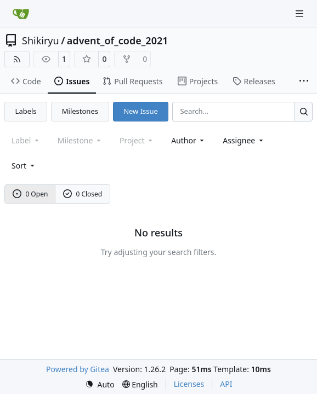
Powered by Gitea (77, 369)
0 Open (30, 194)
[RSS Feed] (17, 59)
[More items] (304, 81)
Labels (26, 111)
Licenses (189, 384)
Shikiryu (40, 40)
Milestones (80, 111)
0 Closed (83, 194)
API (226, 384)
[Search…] (304, 111)
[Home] (20, 14)
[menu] (23, 165)
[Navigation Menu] (301, 13)
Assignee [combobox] (244, 140)
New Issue (140, 111)
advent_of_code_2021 (117, 40)
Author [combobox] (188, 140)
